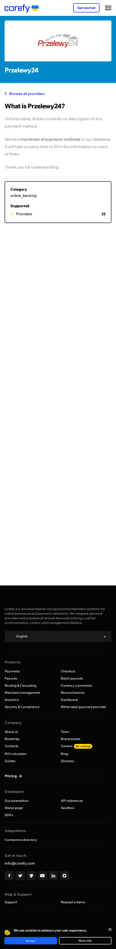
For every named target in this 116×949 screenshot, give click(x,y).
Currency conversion (76, 685)
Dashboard (69, 700)
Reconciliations (72, 693)
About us (11, 732)
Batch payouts (72, 678)
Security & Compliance (22, 707)
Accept (30, 941)
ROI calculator (16, 754)
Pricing (11, 776)
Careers (76, 746)
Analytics (12, 700)
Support (11, 902)
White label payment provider (83, 707)
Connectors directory (21, 840)
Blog (64, 754)
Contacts (11, 746)
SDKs (9, 815)
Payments (12, 671)
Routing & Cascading (20, 685)
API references (72, 801)
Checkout (68, 671)
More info (85, 940)
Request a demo (73, 902)
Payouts (11, 678)
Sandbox (67, 808)
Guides (10, 761)
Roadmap (12, 739)
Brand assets (70, 739)
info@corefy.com (20, 863)
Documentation (17, 801)
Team (65, 732)
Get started (86, 8)
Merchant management (22, 693)
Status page (14, 808)
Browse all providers (25, 93)
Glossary (67, 761)
